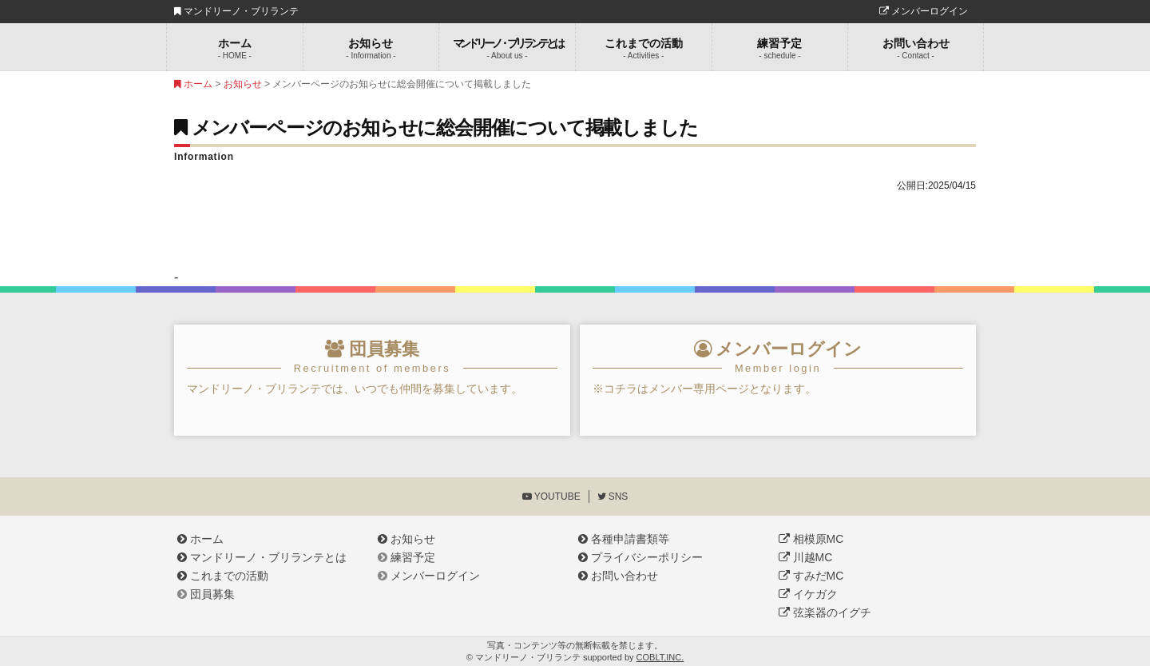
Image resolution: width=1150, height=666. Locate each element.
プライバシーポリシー (640, 557)
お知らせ (371, 48)
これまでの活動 (644, 48)
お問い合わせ (915, 48)
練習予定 (780, 48)
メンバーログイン (923, 11)
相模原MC (811, 538)
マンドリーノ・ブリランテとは (262, 557)
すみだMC (811, 575)
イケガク (808, 594)
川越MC (805, 557)
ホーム (235, 48)
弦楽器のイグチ (825, 612)
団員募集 (206, 594)
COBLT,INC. (660, 657)
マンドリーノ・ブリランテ (236, 11)
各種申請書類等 (623, 538)
